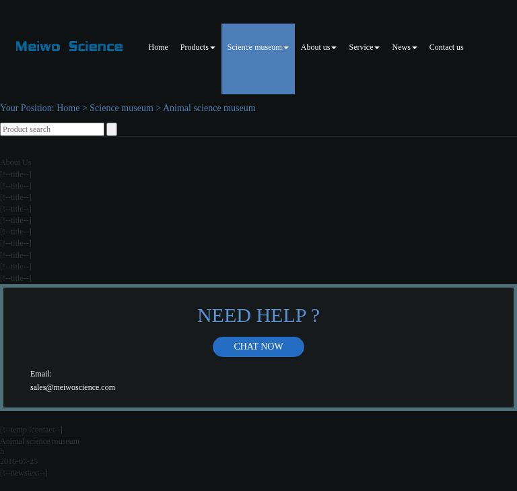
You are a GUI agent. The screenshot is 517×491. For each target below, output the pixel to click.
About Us (15, 162)
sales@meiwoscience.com (72, 387)
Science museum (258, 47)
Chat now (258, 346)
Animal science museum (209, 108)
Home (158, 47)
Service (364, 47)
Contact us (446, 47)
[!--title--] (16, 174)
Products (197, 47)
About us (319, 47)
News (404, 47)
